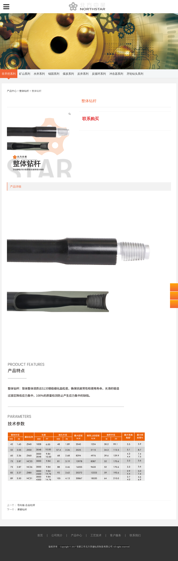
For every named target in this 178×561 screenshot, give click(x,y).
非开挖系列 (9, 74)
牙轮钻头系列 (135, 74)
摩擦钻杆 (22, 509)
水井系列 (39, 74)
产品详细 (15, 186)
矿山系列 (24, 74)
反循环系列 (99, 74)
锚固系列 (53, 74)
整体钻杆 (24, 90)
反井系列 (82, 74)
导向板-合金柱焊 (26, 505)
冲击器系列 (116, 74)
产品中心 (12, 90)
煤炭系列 (68, 74)
